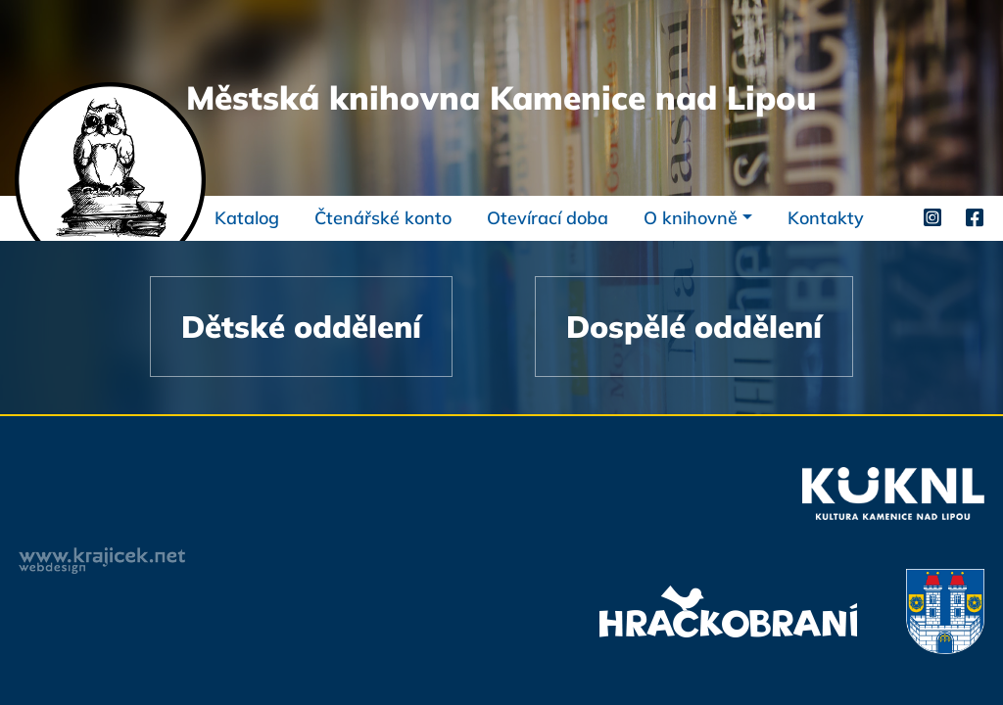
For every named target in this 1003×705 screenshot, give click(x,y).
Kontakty (826, 218)
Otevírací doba (547, 218)
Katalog (247, 218)
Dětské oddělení (301, 326)
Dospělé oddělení (694, 326)
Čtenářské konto (383, 218)
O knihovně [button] (691, 218)
